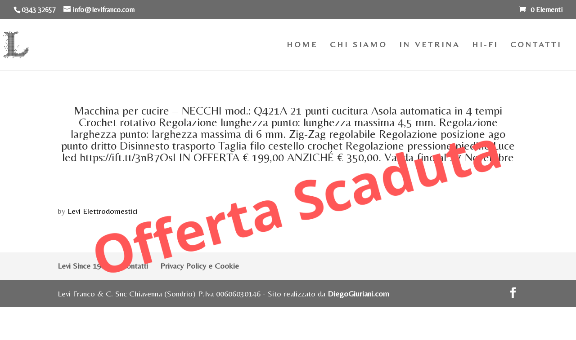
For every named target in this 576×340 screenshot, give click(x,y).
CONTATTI (536, 45)
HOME (302, 45)
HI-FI (485, 45)
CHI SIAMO (358, 45)
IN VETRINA (429, 45)
